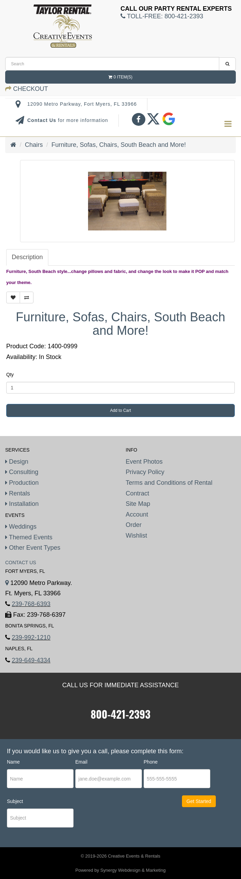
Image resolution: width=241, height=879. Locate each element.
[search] (112, 63)
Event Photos (144, 461)
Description (27, 257)
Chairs (34, 144)
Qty (10, 374)
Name (13, 762)
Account (137, 514)
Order (134, 524)
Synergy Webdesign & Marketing (133, 870)
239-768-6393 (31, 604)
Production (22, 482)
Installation (22, 503)
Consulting (21, 472)
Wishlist (136, 535)
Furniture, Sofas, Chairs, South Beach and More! (118, 144)
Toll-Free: (161, 16)
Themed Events (28, 537)
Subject (15, 801)
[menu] (228, 124)
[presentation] (117, 819)
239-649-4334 (31, 660)
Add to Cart (120, 410)
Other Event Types (32, 547)
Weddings (21, 526)
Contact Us (42, 120)
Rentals (17, 493)
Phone (150, 762)
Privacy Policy (145, 472)
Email (81, 762)
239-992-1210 (31, 637)
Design (16, 461)
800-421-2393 (120, 714)
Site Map (138, 503)
